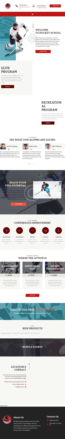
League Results (41, 5)
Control (58, 237)
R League (44, 7)
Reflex (32, 237)
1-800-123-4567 (45, 309)
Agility (45, 237)
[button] (32, 14)
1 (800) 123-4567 (20, 384)
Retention (6, 237)
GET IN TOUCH (23, 5)
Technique (19, 237)
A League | (39, 7)
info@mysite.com (19, 387)
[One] (48, 380)
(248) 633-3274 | (23, 7)
